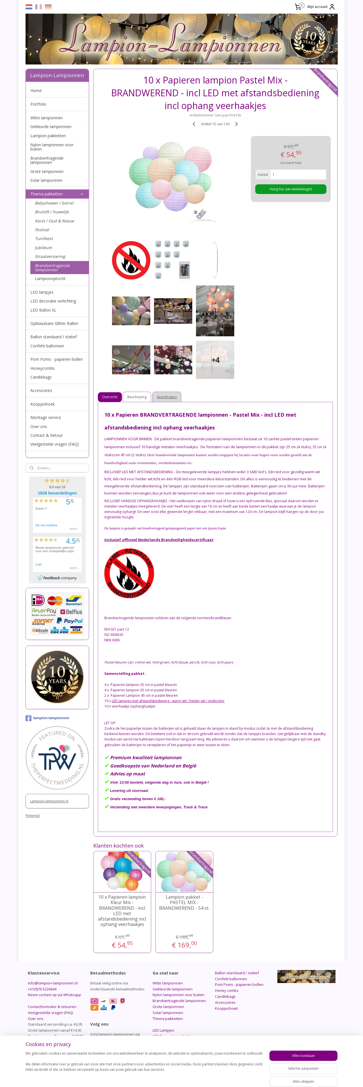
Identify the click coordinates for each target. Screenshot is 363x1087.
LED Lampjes (163, 1030)
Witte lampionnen (46, 117)
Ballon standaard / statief (53, 336)
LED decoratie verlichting (53, 301)
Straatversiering (50, 256)
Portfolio (57, 104)
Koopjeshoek (42, 404)
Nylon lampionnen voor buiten (51, 147)
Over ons (38, 426)
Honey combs (227, 990)
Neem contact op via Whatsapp (54, 994)
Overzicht (110, 397)
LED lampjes (42, 292)
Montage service (45, 417)
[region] (144, 1068)
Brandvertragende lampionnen (47, 160)
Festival (42, 229)
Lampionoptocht (50, 278)
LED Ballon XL (43, 310)
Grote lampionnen (47, 171)
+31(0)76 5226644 (42, 989)
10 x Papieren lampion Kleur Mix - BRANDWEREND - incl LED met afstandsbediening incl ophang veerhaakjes (122, 910)
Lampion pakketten (57, 135)
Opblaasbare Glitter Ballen (54, 323)
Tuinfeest (44, 238)
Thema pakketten (57, 194)
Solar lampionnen (57, 180)
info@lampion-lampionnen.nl (53, 983)
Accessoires (41, 390)
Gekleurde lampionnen (57, 126)
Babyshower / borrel (54, 203)
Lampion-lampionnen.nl (49, 801)
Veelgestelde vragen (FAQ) (54, 444)
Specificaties (167, 397)
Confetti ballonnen (47, 346)
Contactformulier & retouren (52, 1006)
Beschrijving (137, 397)
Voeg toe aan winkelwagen (291, 189)
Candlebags (41, 377)
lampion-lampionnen (47, 718)
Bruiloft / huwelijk (52, 211)
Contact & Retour (46, 435)
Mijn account (321, 6)
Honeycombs (42, 368)
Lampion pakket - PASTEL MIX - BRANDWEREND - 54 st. (184, 902)
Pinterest (33, 815)
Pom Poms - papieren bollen (56, 359)
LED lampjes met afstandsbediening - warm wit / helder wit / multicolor (168, 700)
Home (36, 90)
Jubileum (43, 247)
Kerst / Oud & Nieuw (54, 221)
